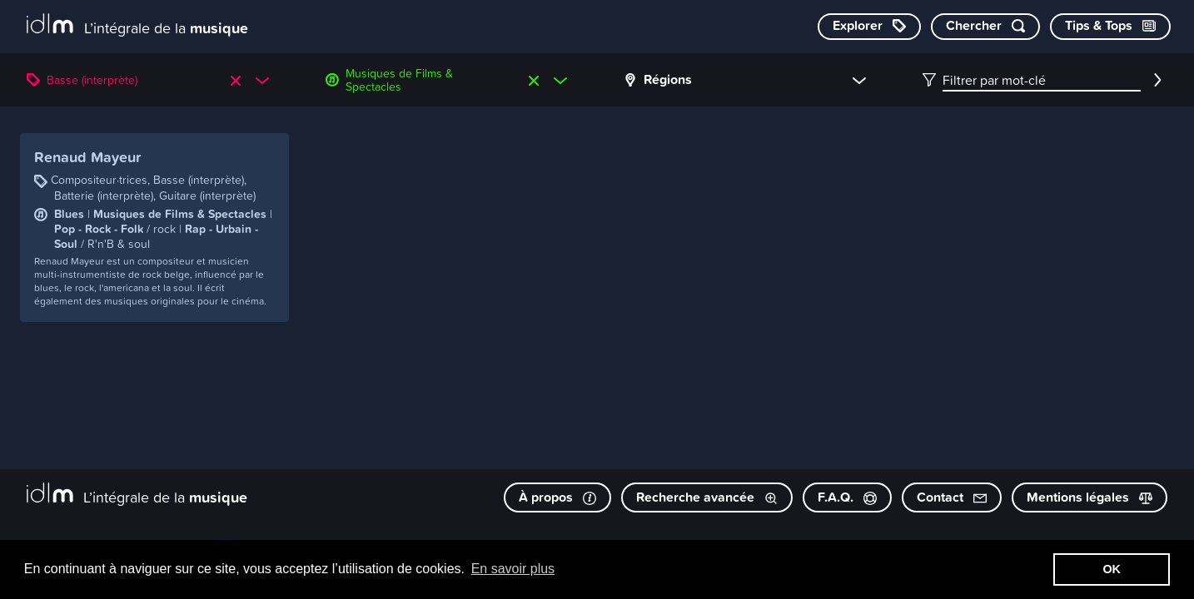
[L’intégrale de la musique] (137, 25)
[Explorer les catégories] (869, 26)
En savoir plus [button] (513, 569)
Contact (952, 497)
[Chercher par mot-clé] (985, 26)
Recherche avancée (707, 497)
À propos (557, 497)
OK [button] (1111, 569)
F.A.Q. (847, 497)
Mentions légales (1089, 497)
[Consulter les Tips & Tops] (1110, 26)
